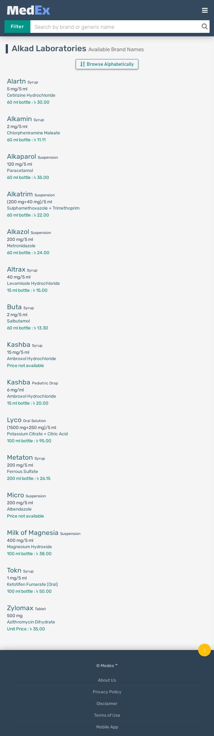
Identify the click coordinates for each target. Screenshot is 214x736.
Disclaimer (107, 703)
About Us (107, 680)
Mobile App (107, 726)
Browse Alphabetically (107, 64)
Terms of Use (107, 715)
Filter (17, 26)
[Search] (204, 26)
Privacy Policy (107, 691)
